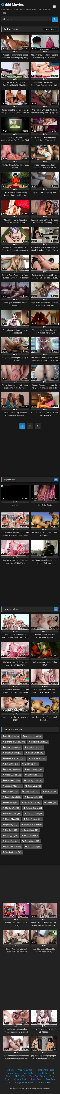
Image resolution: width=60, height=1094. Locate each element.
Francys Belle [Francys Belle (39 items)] (34, 769)
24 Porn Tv (20, 1076)
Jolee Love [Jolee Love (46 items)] (34, 786)
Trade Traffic (44, 1082)
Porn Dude (28, 1073)
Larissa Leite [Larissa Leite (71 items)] (34, 797)
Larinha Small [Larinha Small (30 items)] (13, 797)
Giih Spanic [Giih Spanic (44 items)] (34, 775)
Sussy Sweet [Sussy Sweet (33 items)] (32, 841)
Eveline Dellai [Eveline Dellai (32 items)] (13, 769)
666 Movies (12, 4)
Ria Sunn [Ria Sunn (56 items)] (11, 830)
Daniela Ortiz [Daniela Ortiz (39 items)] (35, 753)
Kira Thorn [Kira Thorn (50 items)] (11, 791)
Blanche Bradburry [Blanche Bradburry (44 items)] (15, 742)
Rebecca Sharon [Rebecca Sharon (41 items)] (33, 824)
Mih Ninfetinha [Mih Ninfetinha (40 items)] (32, 802)
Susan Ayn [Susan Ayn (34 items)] (11, 841)
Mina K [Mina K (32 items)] (51, 802)
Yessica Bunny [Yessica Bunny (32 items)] (13, 852)
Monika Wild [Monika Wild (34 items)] (12, 808)
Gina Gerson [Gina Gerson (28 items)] (12, 780)
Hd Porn (10, 1070)
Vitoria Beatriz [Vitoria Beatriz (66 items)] (13, 846)
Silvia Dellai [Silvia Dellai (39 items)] (31, 836)
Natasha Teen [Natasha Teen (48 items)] (34, 814)
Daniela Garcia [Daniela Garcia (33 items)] (13, 753)
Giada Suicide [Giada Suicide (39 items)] (13, 775)
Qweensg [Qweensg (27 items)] (11, 824)
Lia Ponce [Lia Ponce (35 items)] (11, 802)
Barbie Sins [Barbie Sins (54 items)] (12, 736)
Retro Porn (36, 1079)
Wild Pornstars (25, 1070)
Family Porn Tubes (45, 1070)
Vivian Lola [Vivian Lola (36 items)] (34, 846)
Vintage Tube (20, 1079)
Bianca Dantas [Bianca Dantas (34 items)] (33, 736)
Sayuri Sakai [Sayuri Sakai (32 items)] (31, 830)
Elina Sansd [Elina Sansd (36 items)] (38, 758)
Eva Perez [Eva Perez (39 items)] (31, 764)
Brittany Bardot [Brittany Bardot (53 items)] (39, 742)
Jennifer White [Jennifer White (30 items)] (13, 786)
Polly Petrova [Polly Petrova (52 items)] (33, 819)
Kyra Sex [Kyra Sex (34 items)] (50, 791)
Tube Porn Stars (37, 1076)
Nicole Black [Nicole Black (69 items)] (12, 819)
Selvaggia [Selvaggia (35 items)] (11, 836)
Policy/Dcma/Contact (24, 1082)
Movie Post (13, 1073)
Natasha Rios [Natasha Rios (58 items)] (12, 814)
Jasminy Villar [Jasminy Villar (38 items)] (34, 780)
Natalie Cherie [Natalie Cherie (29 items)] (34, 808)
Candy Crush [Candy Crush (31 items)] (34, 747)
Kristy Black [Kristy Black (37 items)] (31, 791)
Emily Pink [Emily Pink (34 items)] (11, 764)
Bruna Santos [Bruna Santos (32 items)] (13, 747)
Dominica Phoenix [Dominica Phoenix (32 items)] (14, 758)
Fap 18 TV (42, 1073)
